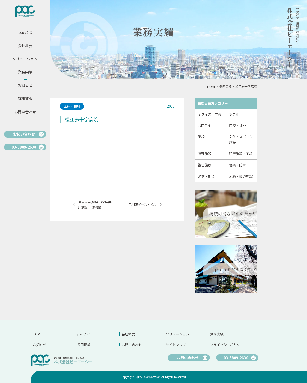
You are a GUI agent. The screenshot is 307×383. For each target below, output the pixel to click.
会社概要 (128, 334)
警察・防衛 (237, 164)
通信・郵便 (206, 176)
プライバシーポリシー (227, 344)
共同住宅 (204, 125)
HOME (211, 86)
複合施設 (204, 164)
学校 (201, 136)
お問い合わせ (132, 344)
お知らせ (39, 344)
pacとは (83, 334)
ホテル (234, 114)
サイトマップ (176, 344)
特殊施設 (204, 153)
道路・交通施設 (241, 176)
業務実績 (225, 86)
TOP (36, 334)
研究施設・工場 (241, 153)
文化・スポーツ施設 (241, 139)
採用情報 (84, 344)
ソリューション (177, 334)
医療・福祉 (237, 125)
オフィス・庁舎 (209, 114)
